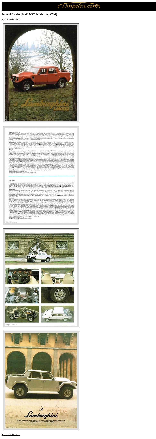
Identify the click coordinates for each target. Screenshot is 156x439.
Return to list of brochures (11, 19)
